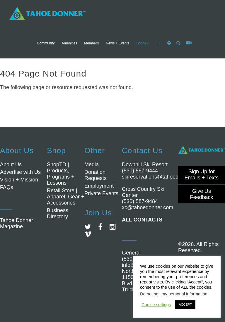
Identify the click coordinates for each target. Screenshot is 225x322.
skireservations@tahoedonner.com (162, 177)
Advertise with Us (20, 172)
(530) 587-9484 (140, 201)
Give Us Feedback (201, 194)
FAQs (6, 187)
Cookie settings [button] (156, 304)
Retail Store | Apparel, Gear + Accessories (65, 197)
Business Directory (57, 213)
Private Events (101, 193)
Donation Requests (95, 175)
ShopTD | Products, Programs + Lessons (60, 174)
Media (91, 164)
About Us (11, 164)
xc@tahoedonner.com (147, 207)
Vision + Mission (19, 180)
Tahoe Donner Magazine (16, 223)
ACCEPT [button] (185, 304)
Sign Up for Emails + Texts (202, 175)
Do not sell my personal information (173, 294)
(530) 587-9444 (140, 171)
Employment (99, 186)
